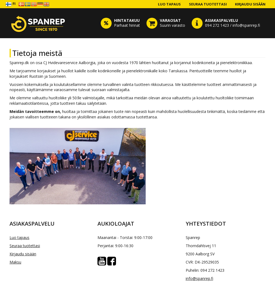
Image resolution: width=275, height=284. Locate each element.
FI (10, 4)
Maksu (15, 262)
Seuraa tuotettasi (208, 4)
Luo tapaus (169, 4)
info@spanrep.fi (199, 278)
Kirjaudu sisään (250, 4)
